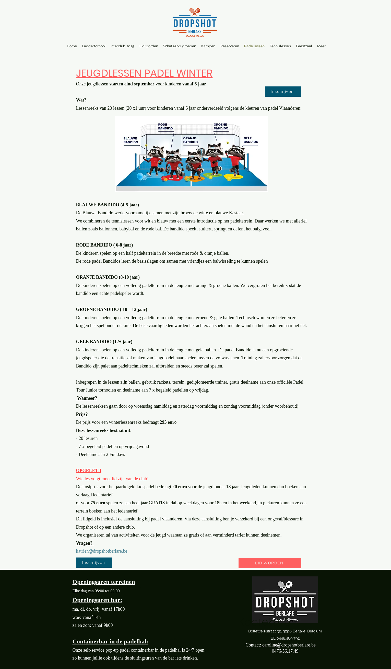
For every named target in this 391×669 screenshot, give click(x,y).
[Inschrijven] (283, 91)
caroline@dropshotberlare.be (289, 645)
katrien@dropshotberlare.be (101, 551)
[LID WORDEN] (270, 563)
